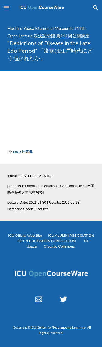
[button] (6, 7)
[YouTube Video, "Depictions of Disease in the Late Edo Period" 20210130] (51, 103)
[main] (51, 43)
